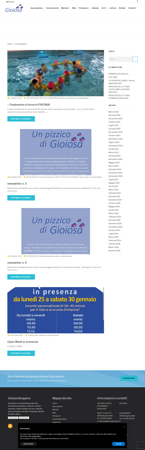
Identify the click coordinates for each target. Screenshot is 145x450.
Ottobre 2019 (114, 230)
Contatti (132, 8)
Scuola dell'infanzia (59, 419)
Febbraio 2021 (115, 193)
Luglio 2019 (113, 234)
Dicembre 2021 (115, 169)
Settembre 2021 (116, 176)
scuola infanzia (70, 98)
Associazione (36, 8)
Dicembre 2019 (115, 223)
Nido (74, 8)
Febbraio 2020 (115, 217)
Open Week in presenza (22, 341)
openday (42, 335)
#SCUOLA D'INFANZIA (49, 98)
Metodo (64, 8)
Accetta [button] (118, 444)
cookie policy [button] (36, 436)
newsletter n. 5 (17, 183)
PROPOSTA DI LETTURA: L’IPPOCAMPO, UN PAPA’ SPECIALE (119, 89)
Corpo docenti (52, 8)
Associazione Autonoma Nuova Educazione (35, 376)
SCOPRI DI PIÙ (128, 378)
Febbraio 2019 (115, 240)
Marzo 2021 (113, 190)
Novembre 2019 (115, 227)
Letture (112, 8)
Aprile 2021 (113, 186)
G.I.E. (103, 8)
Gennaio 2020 (114, 220)
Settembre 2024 (116, 139)
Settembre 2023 (116, 146)
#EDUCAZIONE (33, 98)
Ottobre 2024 (114, 135)
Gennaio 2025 (114, 129)
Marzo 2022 (114, 166)
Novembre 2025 (116, 119)
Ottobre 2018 (114, 244)
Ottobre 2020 (114, 203)
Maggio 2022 (114, 163)
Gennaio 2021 (114, 196)
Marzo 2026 (114, 112)
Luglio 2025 (113, 125)
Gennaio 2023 (114, 156)
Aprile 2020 (113, 210)
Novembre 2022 (115, 159)
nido (87, 177)
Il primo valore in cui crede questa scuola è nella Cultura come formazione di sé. (37, 381)
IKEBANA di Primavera (118, 74)
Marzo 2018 (114, 247)
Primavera (83, 8)
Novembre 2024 (116, 132)
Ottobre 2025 (114, 122)
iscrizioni (31, 335)
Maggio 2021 (114, 183)
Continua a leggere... (21, 119)
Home (54, 403)
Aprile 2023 (113, 149)
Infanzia (95, 8)
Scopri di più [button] (28, 444)
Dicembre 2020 (115, 200)
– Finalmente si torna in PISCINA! (28, 104)
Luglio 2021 (113, 179)
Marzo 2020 (114, 213)
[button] (124, 426)
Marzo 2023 (114, 152)
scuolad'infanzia (82, 98)
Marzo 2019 (114, 237)
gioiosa (61, 98)
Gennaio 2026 (114, 115)
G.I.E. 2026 (113, 77)
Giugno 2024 (114, 142)
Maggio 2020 (114, 207)
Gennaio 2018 (114, 251)
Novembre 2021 (115, 173)
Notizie (122, 8)
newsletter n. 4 (17, 262)
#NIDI (57, 177)
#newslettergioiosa (46, 177)
